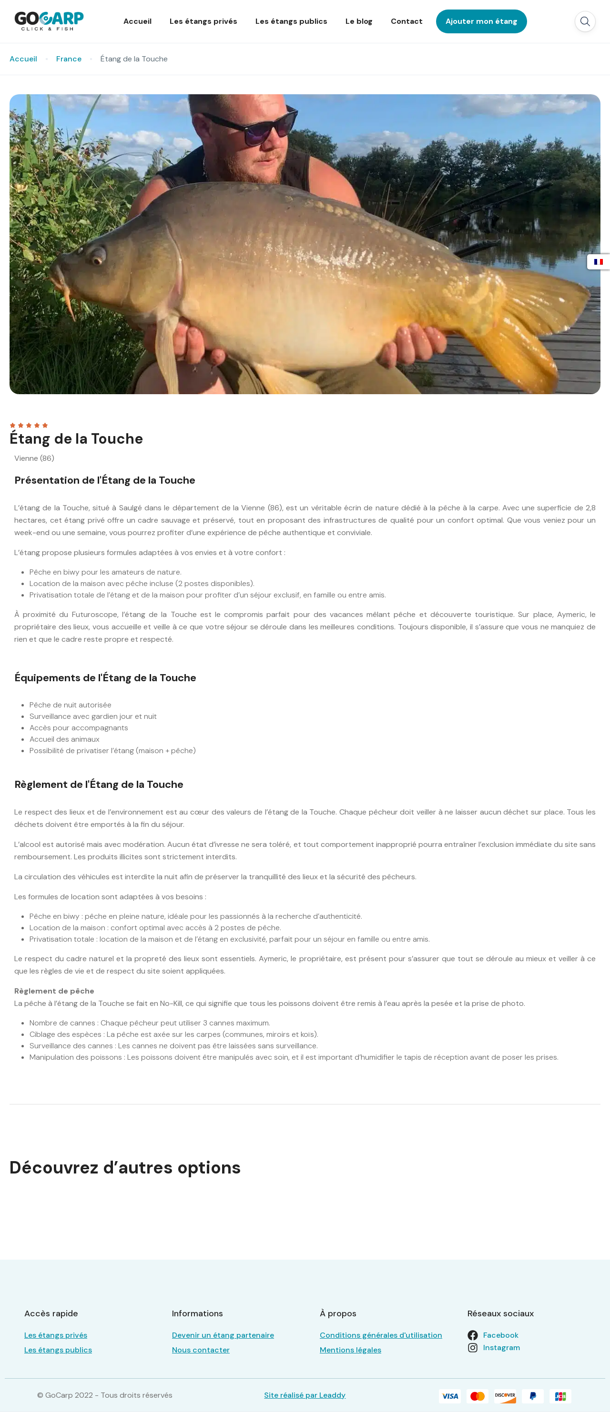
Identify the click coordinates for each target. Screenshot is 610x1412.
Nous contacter (201, 1350)
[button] (585, 21)
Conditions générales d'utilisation (381, 1335)
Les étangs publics (291, 21)
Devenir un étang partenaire (223, 1335)
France (68, 59)
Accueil (137, 21)
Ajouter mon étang (482, 21)
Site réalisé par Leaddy (305, 1395)
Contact (407, 21)
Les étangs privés (203, 21)
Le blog (359, 21)
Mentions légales (350, 1350)
